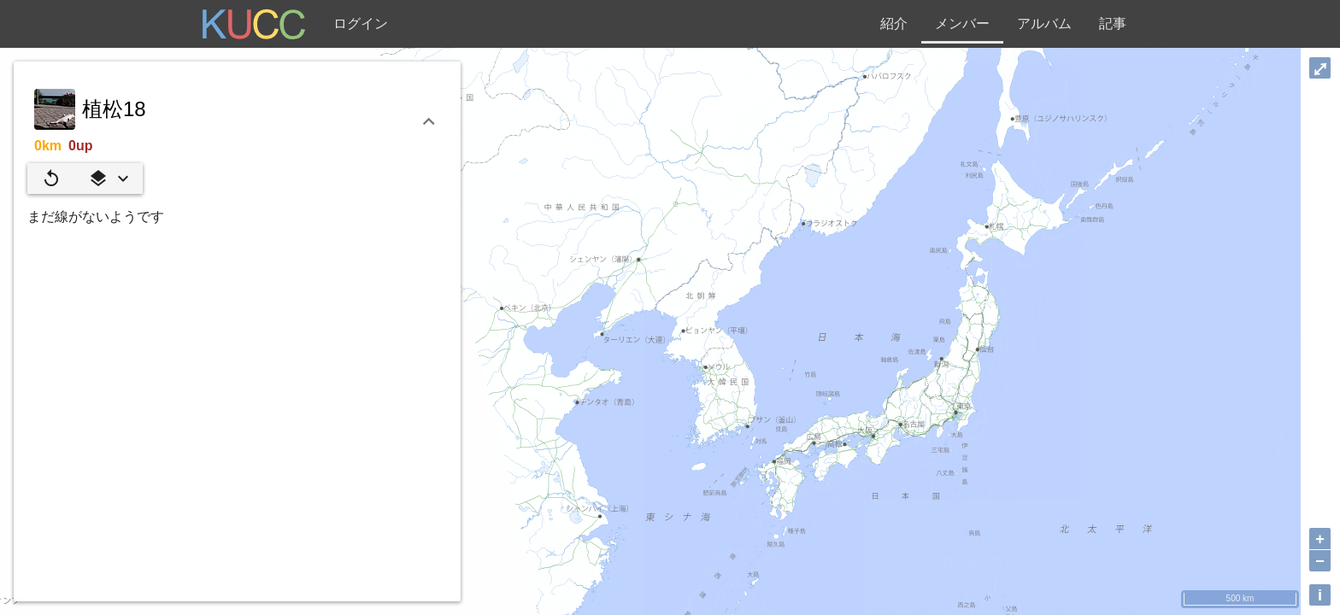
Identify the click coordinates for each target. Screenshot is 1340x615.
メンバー (962, 23)
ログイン (360, 23)
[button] (108, 178)
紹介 (894, 23)
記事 (1112, 23)
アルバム (1044, 23)
